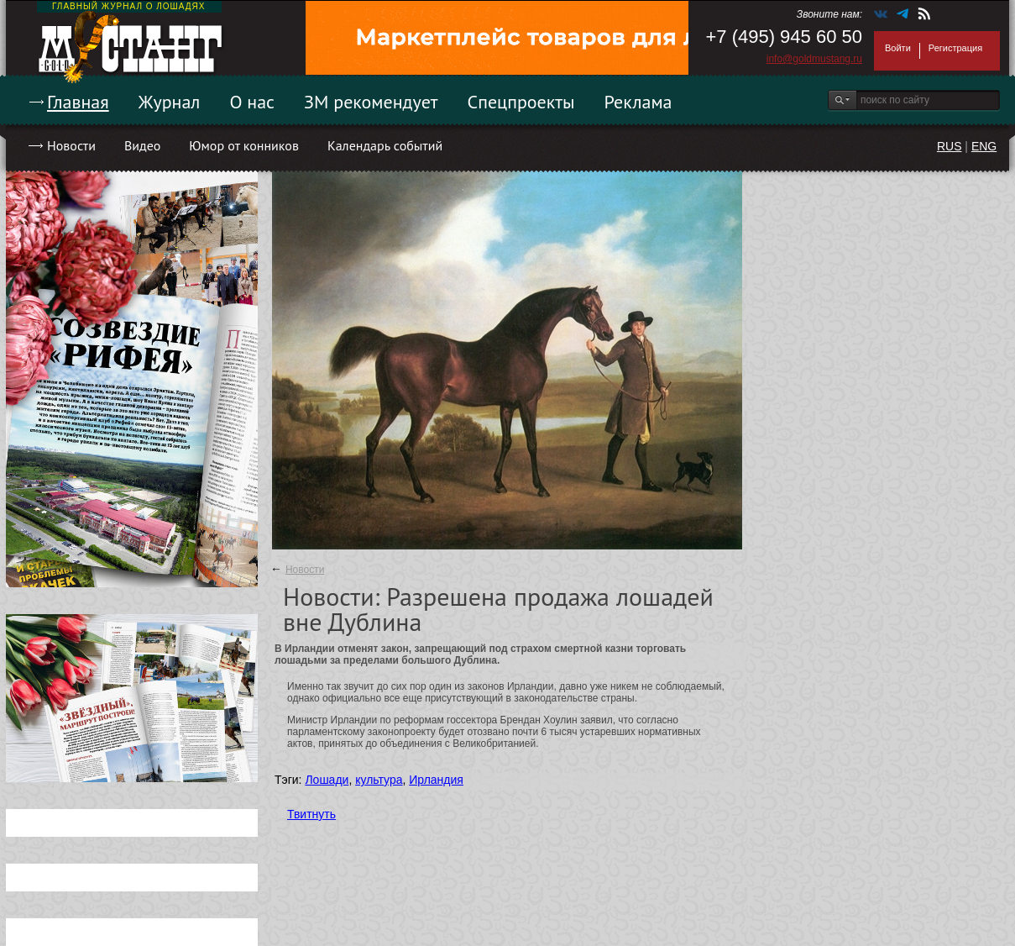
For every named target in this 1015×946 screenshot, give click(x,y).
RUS (949, 146)
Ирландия (436, 779)
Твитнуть (311, 814)
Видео (142, 145)
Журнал (170, 101)
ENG (984, 146)
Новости (71, 145)
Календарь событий (384, 145)
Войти (898, 48)
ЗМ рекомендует (371, 101)
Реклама (638, 101)
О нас (252, 101)
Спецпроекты (521, 101)
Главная (78, 101)
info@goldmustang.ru (814, 59)
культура (378, 779)
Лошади (326, 779)
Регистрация (955, 48)
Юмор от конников (244, 145)
